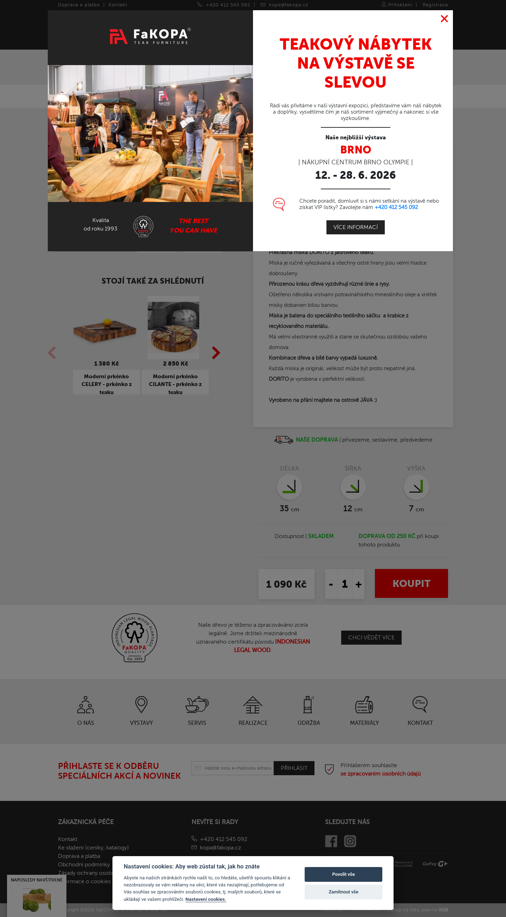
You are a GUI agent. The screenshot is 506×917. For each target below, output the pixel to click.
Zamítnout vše (343, 891)
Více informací (355, 224)
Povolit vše (343, 874)
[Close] (445, 16)
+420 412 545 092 (396, 204)
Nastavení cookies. (206, 899)
